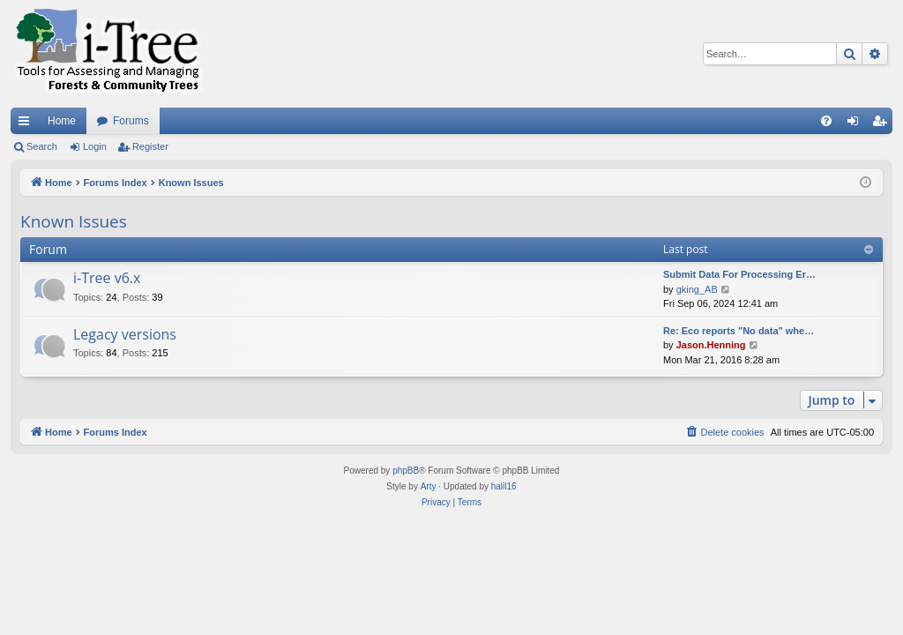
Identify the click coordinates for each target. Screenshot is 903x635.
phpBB (405, 470)
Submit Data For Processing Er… (739, 274)
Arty (429, 486)
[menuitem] (826, 121)
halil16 (504, 486)
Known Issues (73, 221)
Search (41, 146)
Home (62, 121)
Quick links (27, 124)
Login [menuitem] (856, 124)
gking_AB (697, 289)
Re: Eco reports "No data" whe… (738, 330)
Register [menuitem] (883, 124)
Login (95, 146)
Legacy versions (124, 334)
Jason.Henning (711, 345)
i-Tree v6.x (106, 278)
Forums (131, 121)
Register (150, 146)
